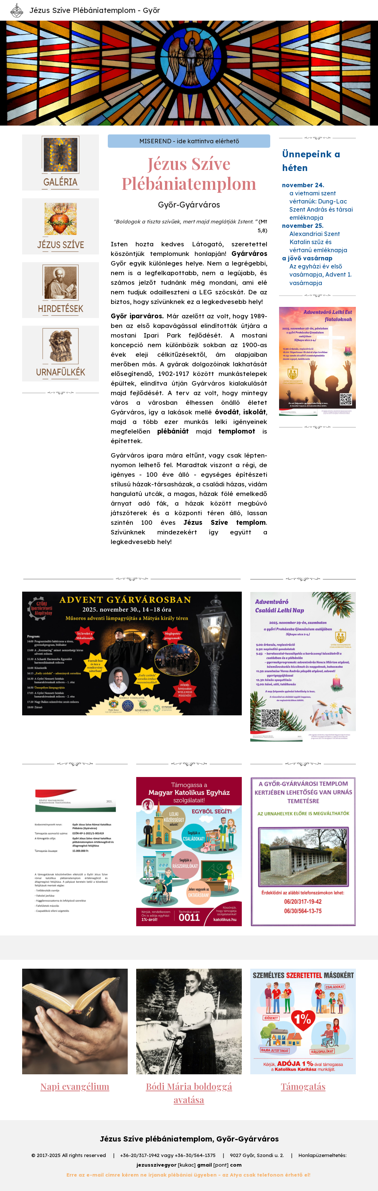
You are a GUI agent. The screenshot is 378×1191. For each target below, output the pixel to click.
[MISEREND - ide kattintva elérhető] (189, 141)
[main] (189, 352)
